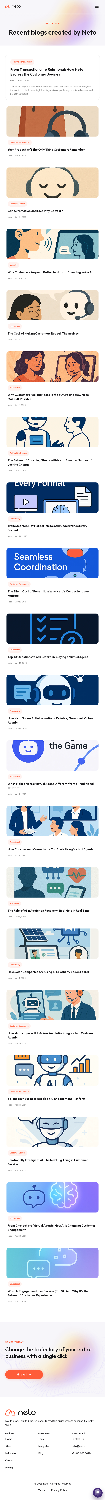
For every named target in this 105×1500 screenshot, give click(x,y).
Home (8, 1439)
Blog (40, 1453)
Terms (41, 1490)
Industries (10, 1453)
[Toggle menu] (97, 6)
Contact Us (78, 1439)
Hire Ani (24, 1379)
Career (9, 1460)
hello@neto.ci (79, 1446)
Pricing (9, 1467)
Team (41, 1439)
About (8, 1446)
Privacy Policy (59, 1490)
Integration (44, 1446)
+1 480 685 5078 (81, 1453)
